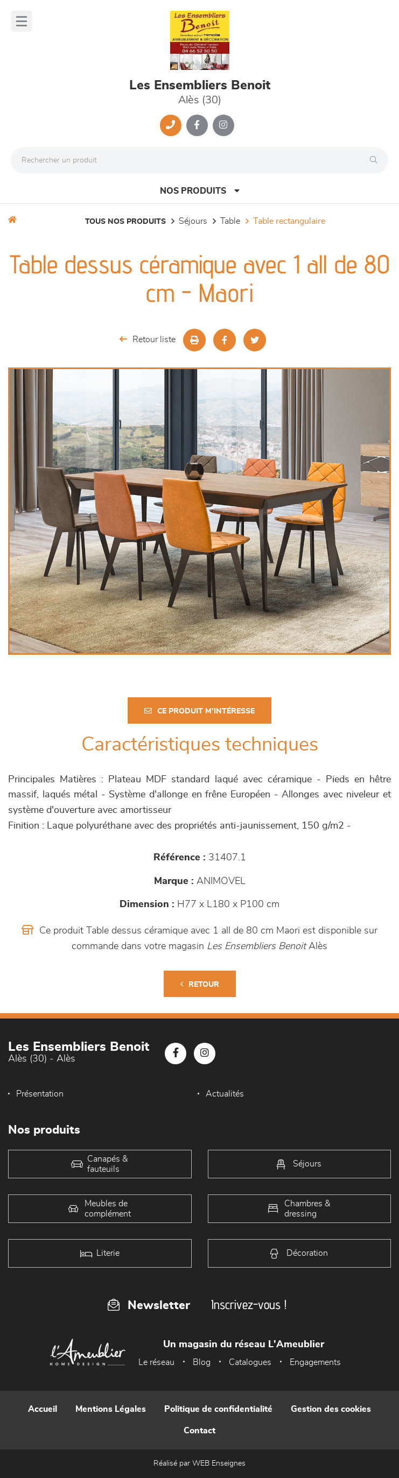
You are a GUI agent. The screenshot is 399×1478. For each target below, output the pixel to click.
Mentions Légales (110, 1409)
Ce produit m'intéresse (199, 711)
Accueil (42, 1409)
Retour (199, 984)
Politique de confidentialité (218, 1409)
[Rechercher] (376, 160)
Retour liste (148, 339)
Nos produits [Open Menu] (200, 190)
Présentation (40, 1094)
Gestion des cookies (331, 1409)
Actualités (225, 1094)
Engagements (315, 1362)
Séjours (193, 221)
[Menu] (21, 21)
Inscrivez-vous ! (248, 1304)
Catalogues (250, 1362)
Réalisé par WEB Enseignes (199, 1463)
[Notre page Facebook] (197, 125)
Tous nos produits (125, 221)
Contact (199, 1430)
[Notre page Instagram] (223, 125)
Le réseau (156, 1362)
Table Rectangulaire (289, 221)
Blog (202, 1362)
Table (230, 221)
